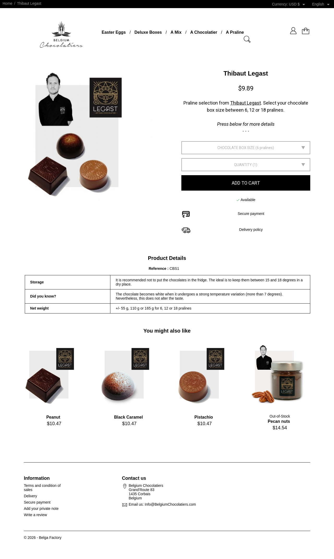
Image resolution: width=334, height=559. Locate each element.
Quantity (243, 165)
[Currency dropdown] (298, 4)
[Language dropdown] (321, 4)
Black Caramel (128, 417)
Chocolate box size (236, 148)
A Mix (176, 32)
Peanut (53, 417)
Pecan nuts (279, 421)
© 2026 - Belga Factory (42, 537)
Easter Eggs (114, 32)
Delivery (30, 496)
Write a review (35, 515)
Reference (158, 268)
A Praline (235, 32)
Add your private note (41, 508)
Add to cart (246, 183)
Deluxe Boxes (148, 32)
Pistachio (203, 417)
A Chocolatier (203, 32)
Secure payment (37, 502)
